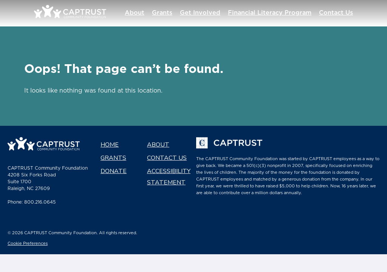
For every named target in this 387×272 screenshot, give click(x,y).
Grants (171, 13)
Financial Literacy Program (279, 13)
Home (110, 145)
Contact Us (345, 13)
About (144, 13)
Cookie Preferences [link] (28, 244)
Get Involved (209, 13)
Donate (114, 171)
